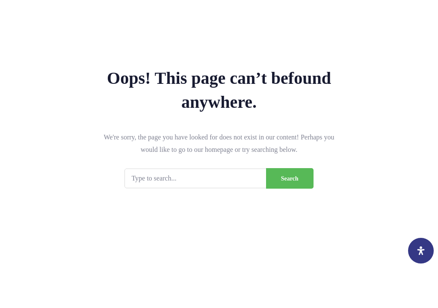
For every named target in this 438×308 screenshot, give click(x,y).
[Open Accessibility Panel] (421, 251)
